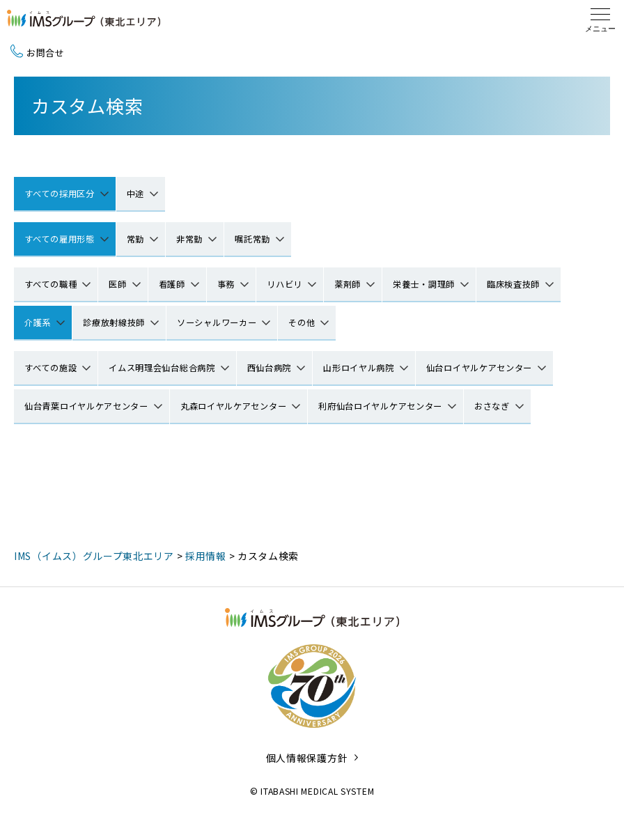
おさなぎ (492, 406)
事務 (226, 284)
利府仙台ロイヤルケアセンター (380, 406)
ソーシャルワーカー (216, 322)
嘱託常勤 (252, 239)
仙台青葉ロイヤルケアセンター (86, 406)
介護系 (37, 322)
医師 (117, 284)
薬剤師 (347, 284)
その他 (301, 322)
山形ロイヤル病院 (358, 367)
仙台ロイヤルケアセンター (479, 367)
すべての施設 (50, 367)
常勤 (135, 239)
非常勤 (189, 239)
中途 (135, 193)
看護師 (172, 284)
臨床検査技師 (513, 284)
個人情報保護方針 (307, 758)
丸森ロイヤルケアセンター (233, 406)
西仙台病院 (269, 367)
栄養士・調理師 (424, 284)
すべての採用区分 (59, 193)
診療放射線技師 (114, 322)
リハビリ (284, 284)
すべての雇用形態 (59, 239)
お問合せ (37, 53)
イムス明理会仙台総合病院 (161, 367)
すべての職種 (50, 284)
